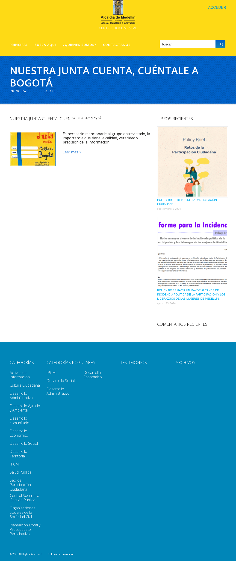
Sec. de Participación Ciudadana (20, 485)
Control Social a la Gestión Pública (24, 497)
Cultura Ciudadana (25, 385)
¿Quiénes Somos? (79, 45)
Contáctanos (116, 45)
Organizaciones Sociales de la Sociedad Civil (22, 512)
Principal (19, 45)
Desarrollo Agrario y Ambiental (25, 408)
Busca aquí (45, 45)
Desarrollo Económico (19, 433)
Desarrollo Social (24, 443)
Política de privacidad (61, 554)
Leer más (70, 152)
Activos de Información (20, 374)
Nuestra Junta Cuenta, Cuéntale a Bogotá (55, 118)
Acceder (217, 7)
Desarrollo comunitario (19, 420)
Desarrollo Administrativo (21, 395)
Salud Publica (20, 472)
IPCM (14, 464)
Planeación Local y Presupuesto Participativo (25, 529)
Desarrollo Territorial (18, 453)
